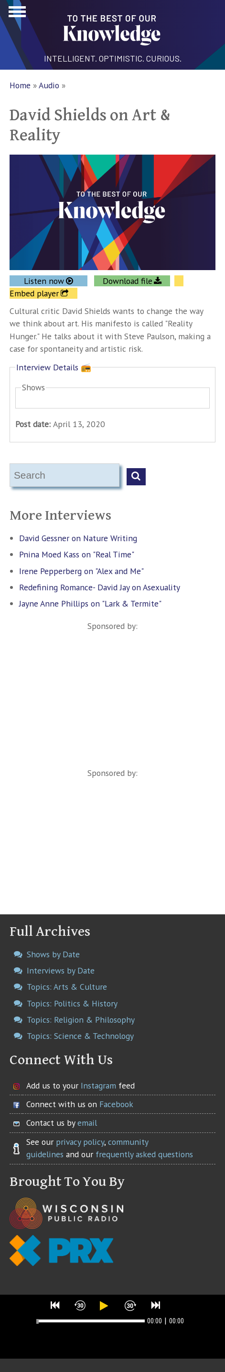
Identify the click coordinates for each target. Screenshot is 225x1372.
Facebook (116, 1104)
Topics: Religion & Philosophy (81, 1019)
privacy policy (80, 1141)
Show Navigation (16, 14)
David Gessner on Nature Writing (78, 538)
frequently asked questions (144, 1154)
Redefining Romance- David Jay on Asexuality (99, 587)
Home (20, 85)
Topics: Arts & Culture (67, 986)
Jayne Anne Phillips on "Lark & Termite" (90, 603)
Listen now (44, 280)
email (87, 1122)
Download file (127, 280)
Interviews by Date (61, 970)
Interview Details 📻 (53, 367)
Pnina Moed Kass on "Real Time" (76, 554)
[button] (55, 1305)
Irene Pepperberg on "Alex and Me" (81, 571)
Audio (49, 85)
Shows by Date (53, 954)
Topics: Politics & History (72, 1003)
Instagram (98, 1085)
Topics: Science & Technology (80, 1035)
